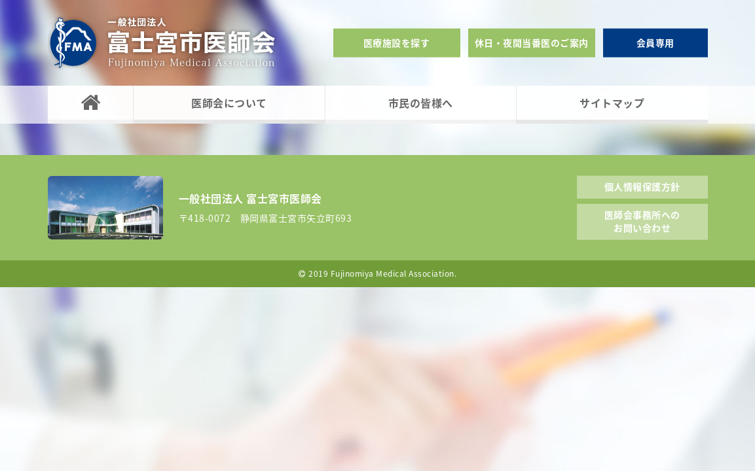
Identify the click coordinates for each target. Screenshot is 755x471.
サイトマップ (612, 103)
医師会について (229, 103)
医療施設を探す (396, 42)
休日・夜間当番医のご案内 (532, 42)
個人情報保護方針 (642, 185)
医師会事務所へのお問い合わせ (642, 221)
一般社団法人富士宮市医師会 (162, 43)
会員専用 (655, 42)
